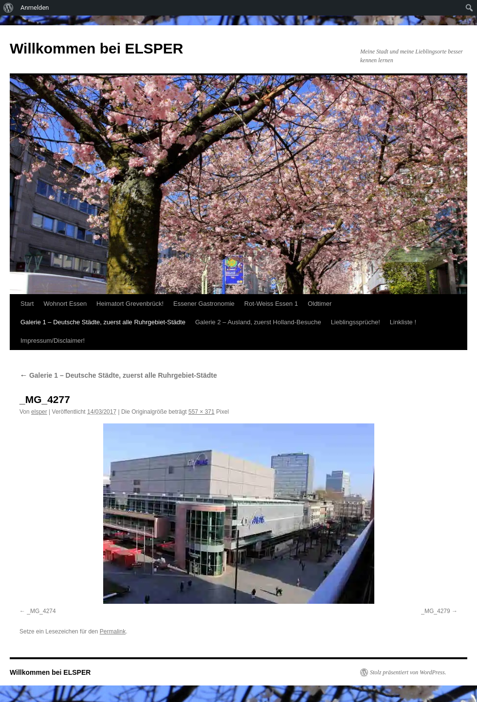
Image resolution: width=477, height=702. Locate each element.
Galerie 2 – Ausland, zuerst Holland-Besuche (258, 322)
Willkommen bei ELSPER (96, 48)
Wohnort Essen (65, 303)
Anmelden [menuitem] (34, 7)
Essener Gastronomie (204, 303)
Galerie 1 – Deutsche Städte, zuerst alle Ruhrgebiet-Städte (102, 322)
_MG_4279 (435, 611)
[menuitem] (8, 8)
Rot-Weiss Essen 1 (271, 303)
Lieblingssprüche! (355, 322)
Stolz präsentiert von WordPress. (408, 672)
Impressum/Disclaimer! (52, 340)
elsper (39, 411)
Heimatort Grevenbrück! (130, 303)
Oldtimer (319, 303)
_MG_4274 (41, 611)
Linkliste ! (403, 322)
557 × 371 (201, 411)
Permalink (113, 631)
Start (27, 303)
